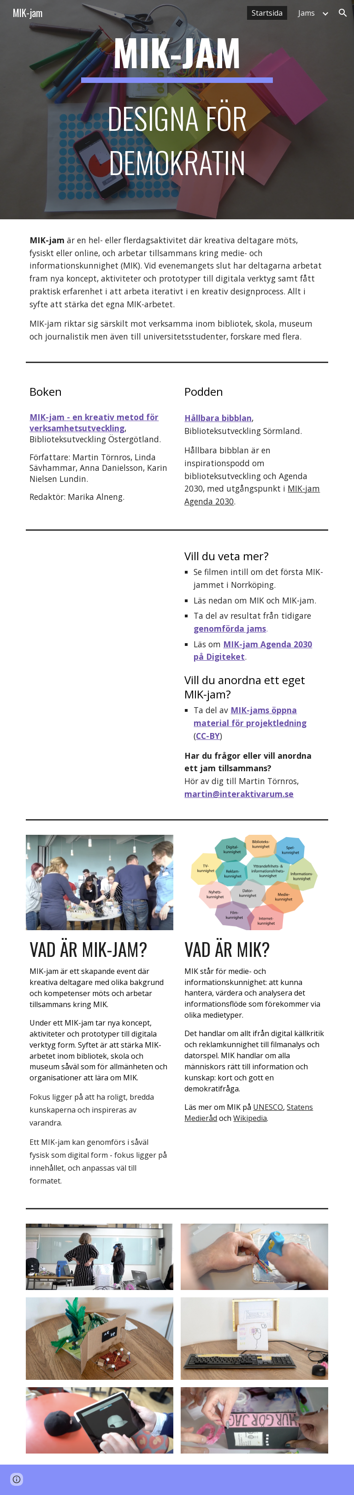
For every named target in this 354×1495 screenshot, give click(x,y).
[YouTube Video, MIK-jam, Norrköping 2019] (99, 584)
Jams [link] (306, 13)
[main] (176, 109)
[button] (343, 13)
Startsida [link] (267, 13)
